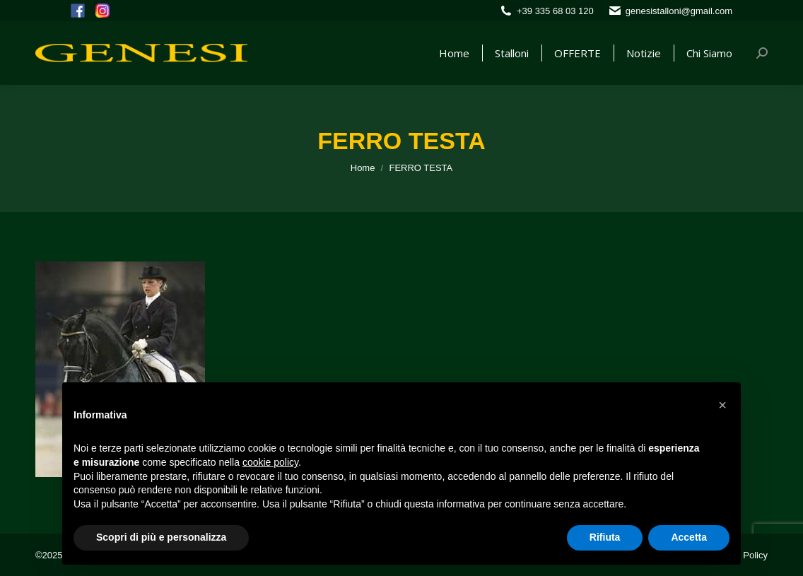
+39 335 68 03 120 (555, 11)
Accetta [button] (689, 537)
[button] (722, 405)
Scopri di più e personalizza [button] (161, 537)
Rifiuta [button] (605, 537)
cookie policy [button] (270, 462)
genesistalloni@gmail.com (679, 11)
